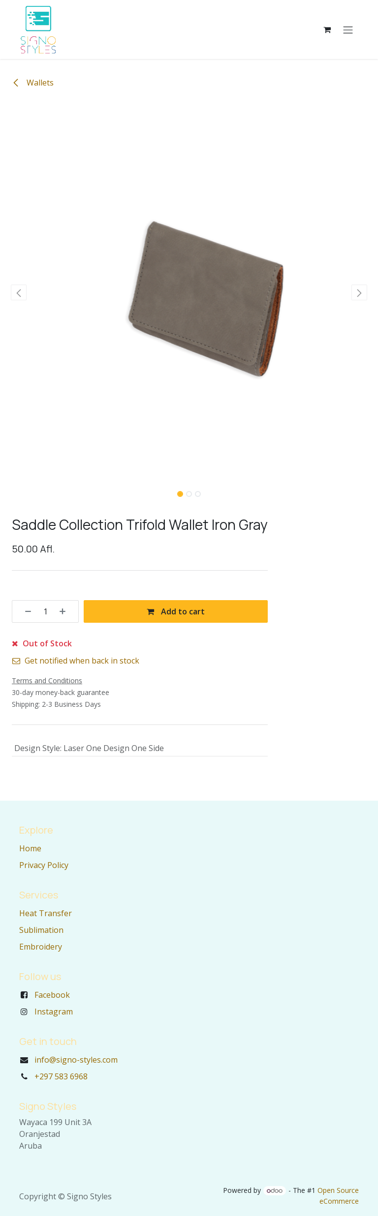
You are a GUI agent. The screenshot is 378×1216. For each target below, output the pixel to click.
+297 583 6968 (61, 1076)
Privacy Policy (43, 865)
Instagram (53, 1011)
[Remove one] (24, 611)
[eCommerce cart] (326, 29)
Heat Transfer (45, 913)
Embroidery (40, 946)
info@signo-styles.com (76, 1059)
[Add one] (66, 611)
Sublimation (41, 930)
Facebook (52, 994)
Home (30, 848)
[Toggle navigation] (348, 29)
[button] (19, 292)
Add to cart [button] (176, 611)
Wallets (33, 82)
